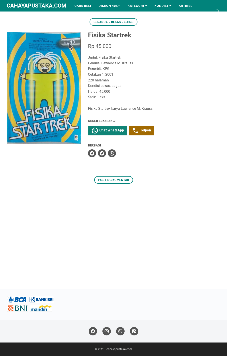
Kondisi (161, 6)
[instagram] (106, 331)
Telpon (141, 130)
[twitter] (102, 153)
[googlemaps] (134, 331)
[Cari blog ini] (217, 11)
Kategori (136, 6)
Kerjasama (20, 17)
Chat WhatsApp (107, 130)
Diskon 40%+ (109, 6)
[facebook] (92, 153)
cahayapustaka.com (36, 5)
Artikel (185, 6)
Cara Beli (82, 6)
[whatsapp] (112, 153)
